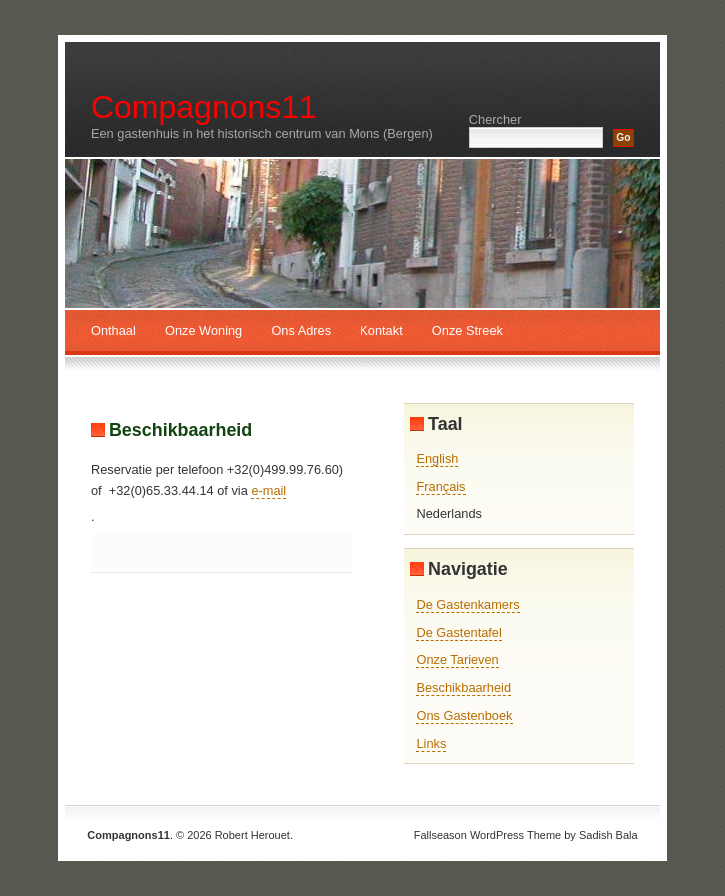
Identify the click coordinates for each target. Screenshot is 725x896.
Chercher (495, 119)
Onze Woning (203, 330)
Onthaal (113, 330)
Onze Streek (467, 330)
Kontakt (381, 330)
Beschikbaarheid (180, 430)
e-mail (268, 490)
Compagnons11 (204, 107)
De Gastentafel (458, 632)
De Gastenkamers (467, 604)
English (437, 458)
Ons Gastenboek (464, 715)
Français (440, 486)
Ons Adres (301, 330)
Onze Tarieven (457, 659)
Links (431, 743)
